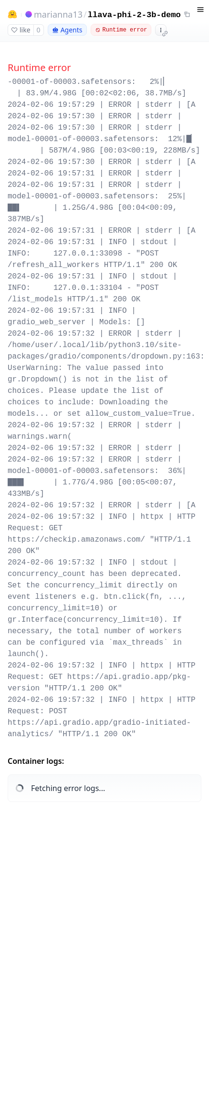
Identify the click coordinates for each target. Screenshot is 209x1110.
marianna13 (58, 14)
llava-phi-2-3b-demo (134, 15)
